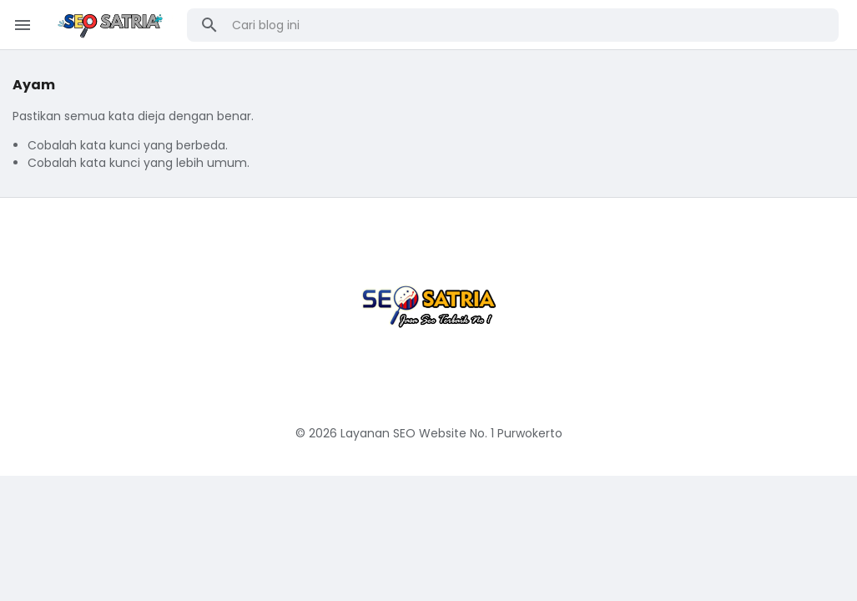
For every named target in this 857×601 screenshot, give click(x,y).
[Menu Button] (22, 25)
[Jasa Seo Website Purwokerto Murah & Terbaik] (429, 298)
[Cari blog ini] (529, 25)
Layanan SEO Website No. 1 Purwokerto (451, 433)
